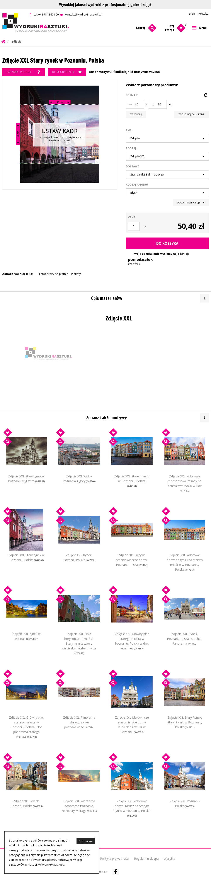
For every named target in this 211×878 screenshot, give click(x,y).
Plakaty (76, 274)
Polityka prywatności (114, 858)
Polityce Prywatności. (51, 864)
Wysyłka (169, 858)
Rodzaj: (131, 148)
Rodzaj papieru (137, 184)
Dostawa (132, 166)
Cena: (132, 217)
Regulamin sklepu (146, 858)
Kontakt (202, 13)
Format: (132, 95)
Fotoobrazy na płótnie (53, 274)
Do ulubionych (67, 72)
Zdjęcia (17, 41)
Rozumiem (86, 841)
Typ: (129, 130)
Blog (192, 13)
